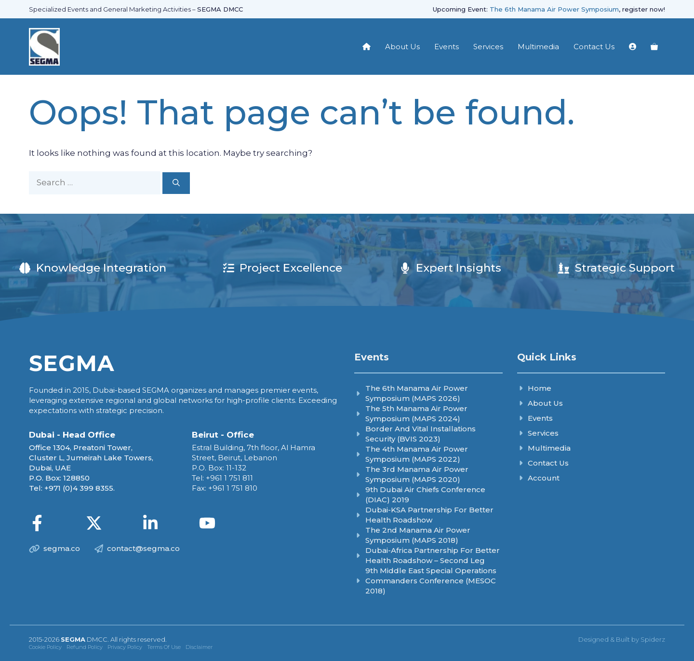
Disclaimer (199, 647)
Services (488, 46)
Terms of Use (164, 647)
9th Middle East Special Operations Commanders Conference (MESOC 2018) (430, 580)
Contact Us (594, 46)
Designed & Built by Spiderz (621, 639)
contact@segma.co (143, 548)
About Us (402, 46)
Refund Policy (85, 647)
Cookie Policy (45, 647)
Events (446, 46)
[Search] (176, 183)
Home (539, 388)
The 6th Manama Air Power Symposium (554, 9)
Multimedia (538, 46)
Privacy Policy (124, 647)
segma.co (61, 548)
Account (544, 477)
